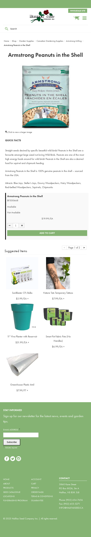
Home (6, 479)
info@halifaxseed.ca (71, 507)
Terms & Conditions (42, 496)
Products (8, 487)
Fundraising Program (15, 500)
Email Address (11, 429)
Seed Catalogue (11, 492)
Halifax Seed (46, 16)
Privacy (35, 487)
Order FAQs (37, 492)
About (6, 483)
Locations (9, 496)
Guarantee (37, 500)
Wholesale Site (77, 10)
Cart (33, 483)
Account (36, 479)
